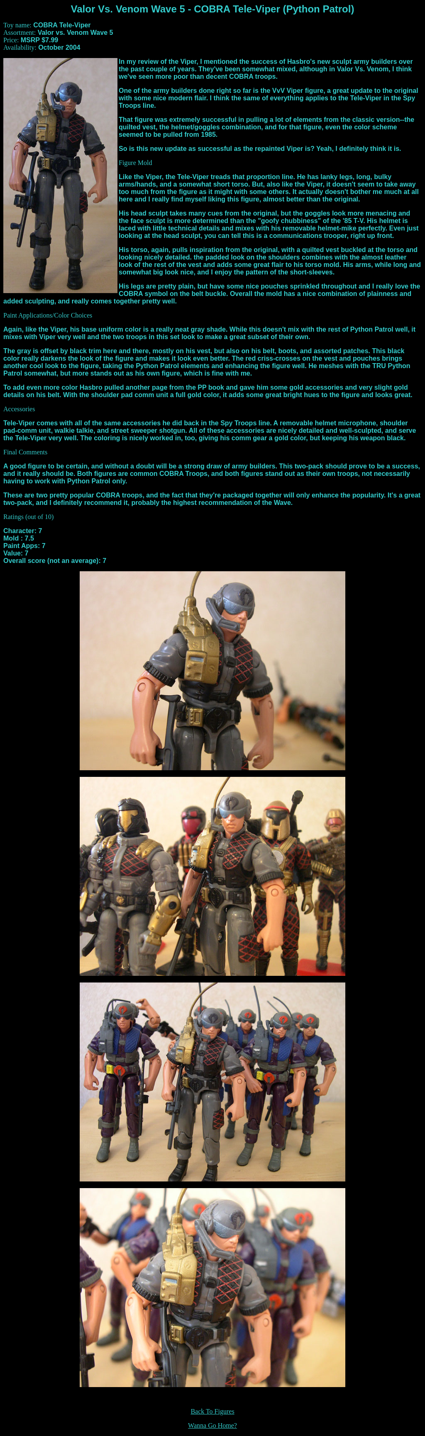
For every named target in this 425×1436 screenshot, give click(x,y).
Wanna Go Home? (212, 1425)
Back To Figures (212, 1411)
